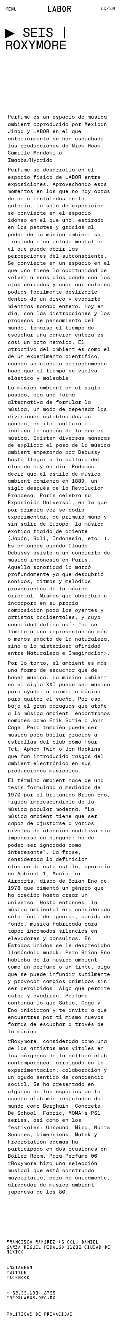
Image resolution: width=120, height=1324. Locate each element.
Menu (11, 9)
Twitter (16, 1273)
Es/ (104, 9)
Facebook (17, 1278)
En (112, 9)
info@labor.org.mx (30, 1298)
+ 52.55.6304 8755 (30, 1293)
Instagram (19, 1268)
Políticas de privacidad (39, 1315)
